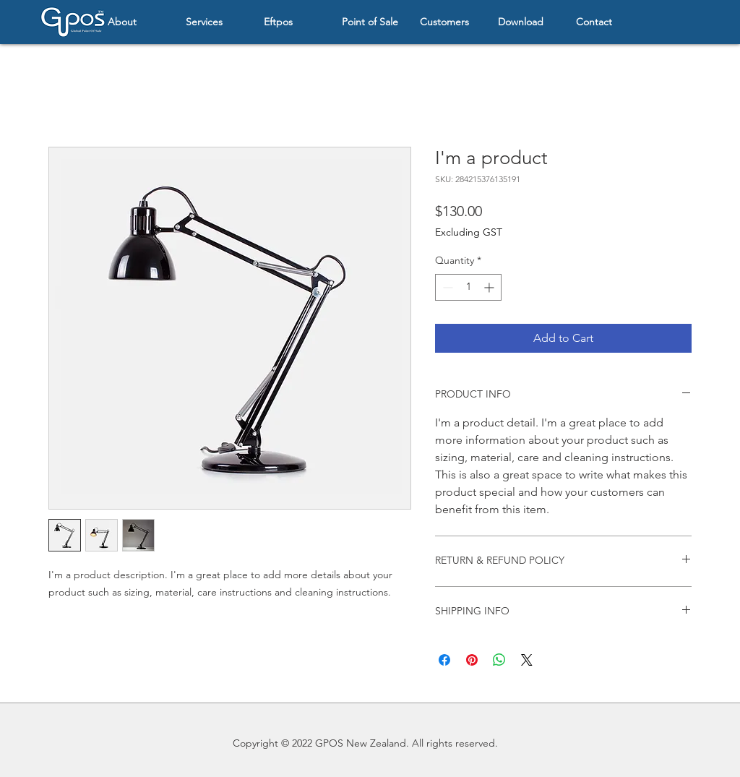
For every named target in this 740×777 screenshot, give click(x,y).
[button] (136, 22)
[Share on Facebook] (444, 660)
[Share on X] (526, 660)
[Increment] (490, 287)
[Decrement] (446, 287)
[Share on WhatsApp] (499, 660)
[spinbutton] (468, 287)
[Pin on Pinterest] (472, 660)
